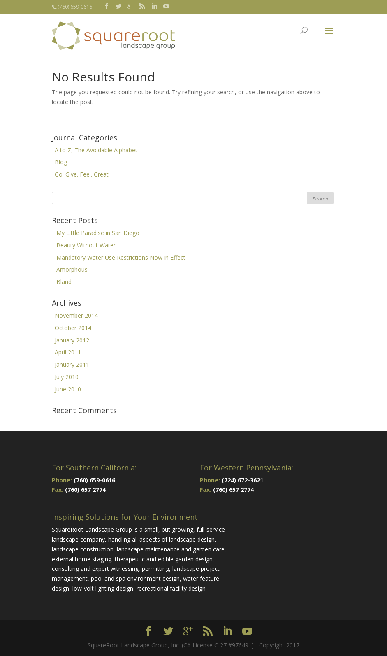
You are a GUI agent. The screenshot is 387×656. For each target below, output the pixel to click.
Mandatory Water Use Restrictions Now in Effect (120, 257)
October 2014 (73, 328)
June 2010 (68, 389)
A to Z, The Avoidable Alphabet (96, 150)
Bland (64, 282)
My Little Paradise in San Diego (97, 233)
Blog (61, 162)
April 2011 (68, 352)
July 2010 (67, 377)
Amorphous (72, 269)
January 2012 (72, 340)
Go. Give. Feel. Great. (82, 174)
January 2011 (72, 364)
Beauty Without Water (86, 245)
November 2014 (76, 315)
